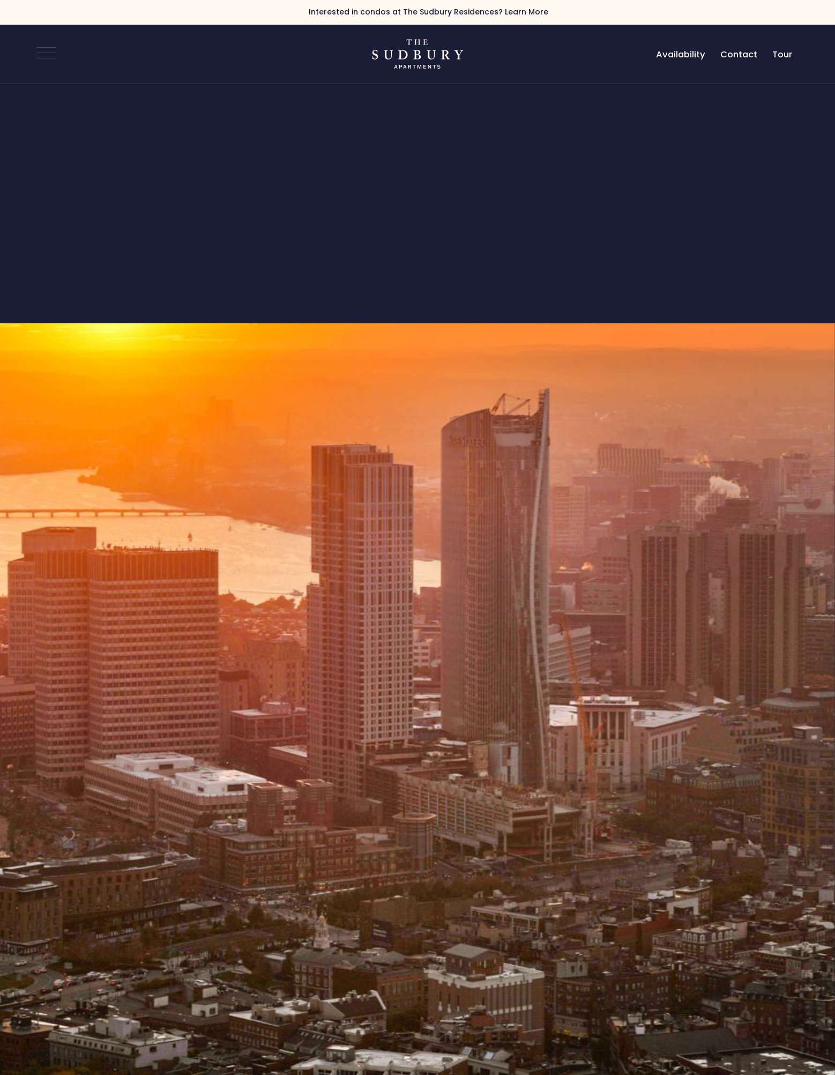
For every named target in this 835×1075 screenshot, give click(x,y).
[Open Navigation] (46, 54)
